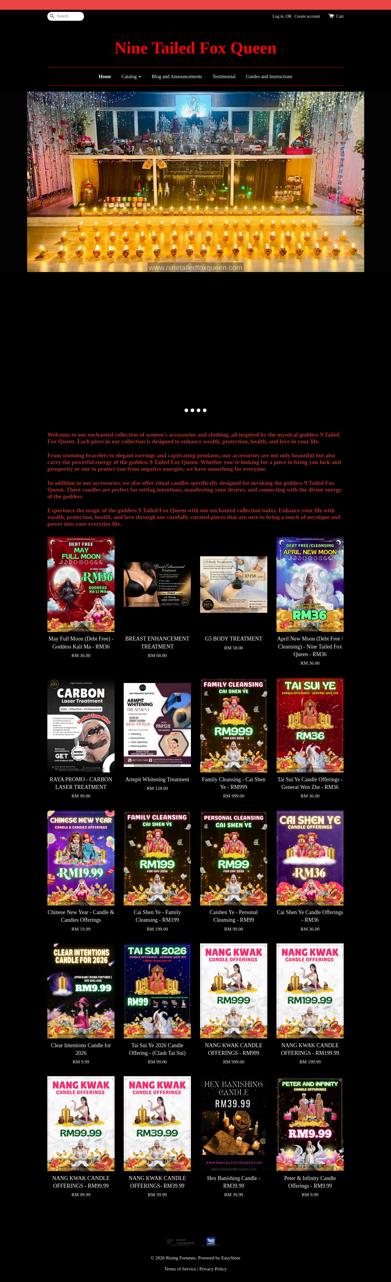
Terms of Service (180, 1268)
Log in (278, 16)
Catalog (131, 76)
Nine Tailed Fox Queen (195, 48)
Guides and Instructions (269, 76)
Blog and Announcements (177, 76)
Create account (307, 16)
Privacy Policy (213, 1268)
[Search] (65, 16)
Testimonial (224, 76)
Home (105, 76)
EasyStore (230, 1257)
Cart (340, 16)
